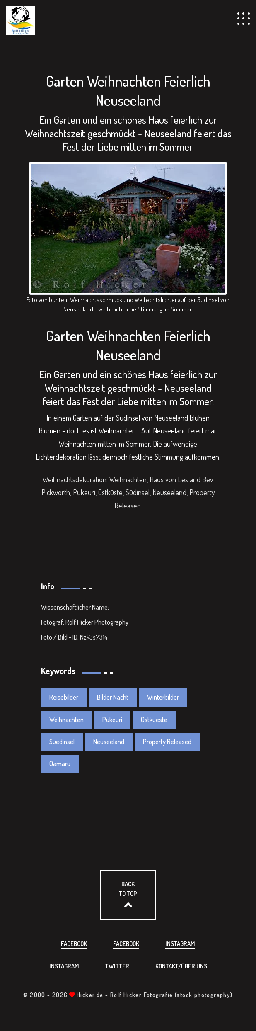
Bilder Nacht (112, 697)
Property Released (167, 741)
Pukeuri (112, 719)
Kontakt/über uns (181, 966)
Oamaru (59, 763)
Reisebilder (63, 697)
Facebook (74, 944)
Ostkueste (154, 719)
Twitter (117, 966)
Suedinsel (62, 741)
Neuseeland (108, 741)
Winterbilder (163, 697)
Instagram (180, 944)
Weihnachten (66, 719)
